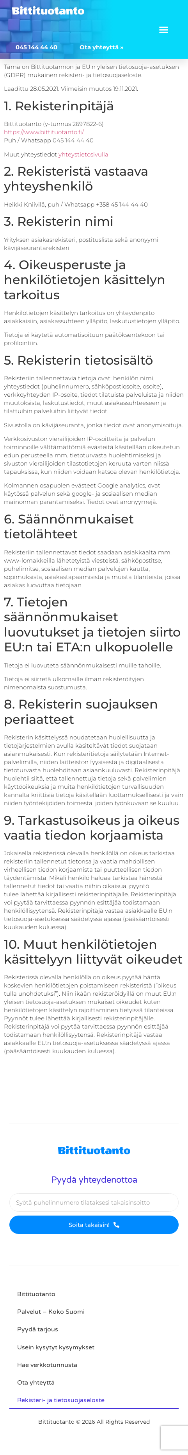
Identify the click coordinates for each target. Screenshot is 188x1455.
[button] (163, 29)
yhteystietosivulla (83, 154)
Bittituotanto (48, 11)
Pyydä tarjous (37, 1329)
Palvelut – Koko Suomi (51, 1312)
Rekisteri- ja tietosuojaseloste (61, 1400)
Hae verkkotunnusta (47, 1365)
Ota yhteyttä (36, 1383)
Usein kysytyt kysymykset (55, 1347)
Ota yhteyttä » (102, 47)
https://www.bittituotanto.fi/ (44, 132)
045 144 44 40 (36, 47)
